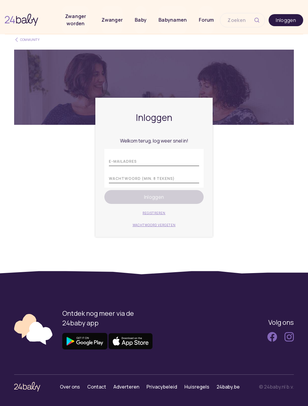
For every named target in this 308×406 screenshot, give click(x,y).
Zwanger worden (75, 20)
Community (26, 39)
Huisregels (196, 386)
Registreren (154, 213)
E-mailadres (123, 161)
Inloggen (286, 20)
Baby (140, 20)
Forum (206, 20)
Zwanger (112, 20)
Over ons (70, 386)
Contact (96, 386)
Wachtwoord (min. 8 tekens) (142, 178)
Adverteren (126, 386)
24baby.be (228, 386)
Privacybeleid (161, 386)
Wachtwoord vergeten (154, 225)
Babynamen (173, 20)
